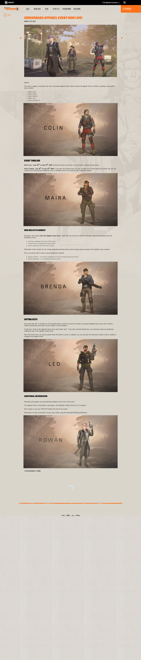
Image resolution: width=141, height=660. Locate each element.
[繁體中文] (123, 608)
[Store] (20, 620)
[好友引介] (56, 9)
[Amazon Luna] (81, 642)
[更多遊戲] (77, 9)
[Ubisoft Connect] (20, 624)
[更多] (46, 9)
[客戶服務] (20, 638)
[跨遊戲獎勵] (66, 9)
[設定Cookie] (10, 657)
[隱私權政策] (20, 647)
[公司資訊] (20, 629)
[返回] (8, 15)
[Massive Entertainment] (56, 629)
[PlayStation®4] (81, 633)
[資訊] (27, 9)
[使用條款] (20, 650)
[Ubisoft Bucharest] (56, 637)
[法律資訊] (20, 654)
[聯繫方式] (20, 644)
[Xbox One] (81, 628)
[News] (20, 633)
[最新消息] (37, 9)
